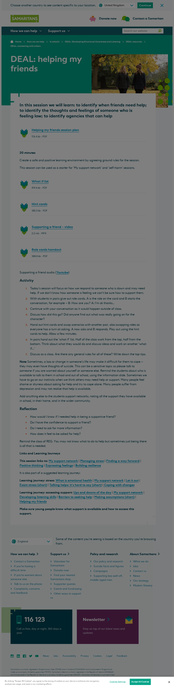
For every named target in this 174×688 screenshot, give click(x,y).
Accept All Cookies (140, 681)
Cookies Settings (118, 681)
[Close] (169, 682)
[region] (87, 682)
